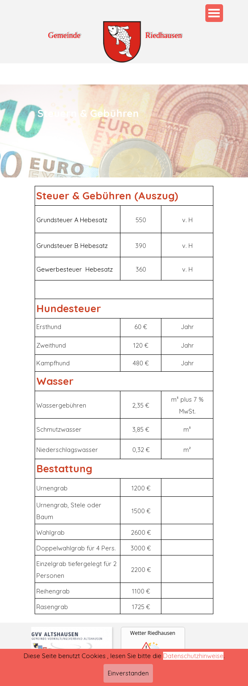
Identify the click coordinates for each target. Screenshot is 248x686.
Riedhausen (163, 35)
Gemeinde (64, 35)
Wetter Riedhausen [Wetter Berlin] (152, 633)
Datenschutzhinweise (193, 667)
